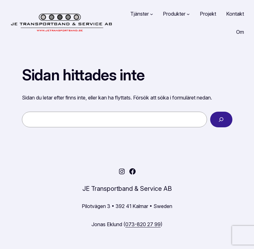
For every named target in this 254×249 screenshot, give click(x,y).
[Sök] (221, 119)
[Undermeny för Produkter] (188, 14)
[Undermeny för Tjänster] (151, 14)
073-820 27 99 (143, 224)
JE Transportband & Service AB (127, 188)
